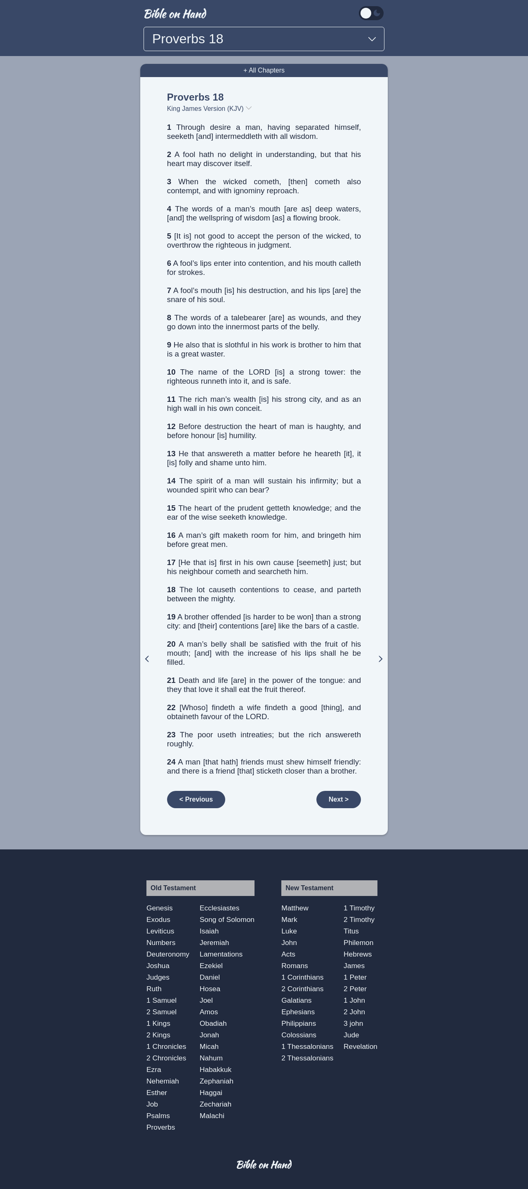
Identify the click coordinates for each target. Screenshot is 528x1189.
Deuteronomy (167, 954)
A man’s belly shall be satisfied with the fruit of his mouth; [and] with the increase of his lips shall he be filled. (264, 653)
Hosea (210, 989)
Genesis (159, 908)
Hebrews (358, 954)
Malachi (212, 1116)
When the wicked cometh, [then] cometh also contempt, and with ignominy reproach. (264, 186)
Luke (289, 931)
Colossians (298, 1035)
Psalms (158, 1116)
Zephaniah (216, 1081)
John (289, 942)
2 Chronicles (166, 1058)
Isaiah (209, 931)
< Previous (196, 799)
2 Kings (158, 1035)
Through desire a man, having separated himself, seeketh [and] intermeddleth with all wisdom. (264, 132)
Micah (209, 1046)
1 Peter (355, 977)
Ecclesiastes (219, 908)
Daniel (210, 977)
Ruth (154, 989)
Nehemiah (162, 1081)
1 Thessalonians (307, 1046)
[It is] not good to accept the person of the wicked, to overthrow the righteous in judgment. (264, 240)
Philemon (358, 942)
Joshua (158, 966)
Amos (209, 1012)
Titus (351, 931)
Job (152, 1104)
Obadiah (213, 1023)
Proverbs (160, 1127)
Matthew (295, 908)
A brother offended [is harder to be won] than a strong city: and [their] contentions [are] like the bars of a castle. (264, 621)
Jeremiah (214, 942)
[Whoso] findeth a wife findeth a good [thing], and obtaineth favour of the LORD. (264, 712)
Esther (156, 1092)
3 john (353, 1023)
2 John (354, 1012)
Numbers (160, 942)
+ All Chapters (264, 70)
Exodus (158, 919)
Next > (339, 799)
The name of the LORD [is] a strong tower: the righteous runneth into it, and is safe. (264, 376)
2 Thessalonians (307, 1058)
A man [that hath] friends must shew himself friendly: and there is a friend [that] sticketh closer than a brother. (264, 766)
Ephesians (298, 1012)
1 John (354, 1000)
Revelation (360, 1046)
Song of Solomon (227, 919)
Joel (206, 1000)
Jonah (209, 1035)
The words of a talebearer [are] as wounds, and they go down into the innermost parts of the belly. (264, 322)
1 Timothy (359, 908)
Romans (294, 966)
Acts (288, 954)
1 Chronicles (166, 1046)
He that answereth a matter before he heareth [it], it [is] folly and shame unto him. (264, 458)
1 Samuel (161, 1000)
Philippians (298, 1023)
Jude (351, 1035)
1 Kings (158, 1023)
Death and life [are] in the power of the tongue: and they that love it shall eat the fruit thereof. (264, 685)
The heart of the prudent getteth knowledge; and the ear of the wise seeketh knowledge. (264, 512)
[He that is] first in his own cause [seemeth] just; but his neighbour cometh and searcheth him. (264, 567)
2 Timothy (359, 919)
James (354, 966)
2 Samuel (161, 1012)
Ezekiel (211, 966)
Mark (289, 919)
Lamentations (221, 954)
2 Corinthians (302, 989)
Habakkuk (215, 1069)
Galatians (296, 1000)
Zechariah (215, 1104)
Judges (158, 977)
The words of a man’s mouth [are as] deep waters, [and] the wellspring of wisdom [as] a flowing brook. (264, 213)
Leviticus (160, 931)
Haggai (211, 1092)
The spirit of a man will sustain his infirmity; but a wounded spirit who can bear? (264, 485)
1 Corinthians (302, 977)
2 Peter (355, 989)
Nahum (211, 1058)
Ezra (153, 1069)
